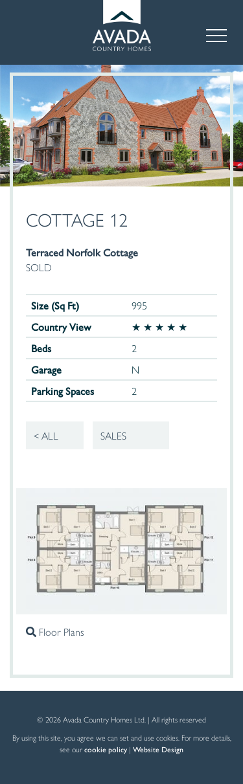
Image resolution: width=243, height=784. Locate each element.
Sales (113, 435)
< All (46, 435)
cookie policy (105, 749)
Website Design (158, 749)
